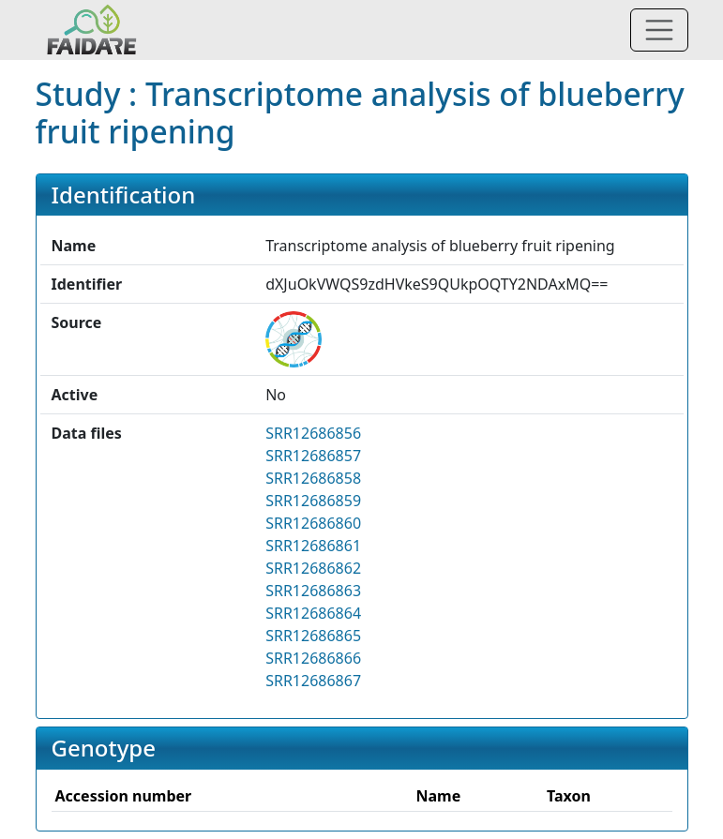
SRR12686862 (313, 568)
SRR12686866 (313, 658)
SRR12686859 (313, 500)
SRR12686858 (313, 478)
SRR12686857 (313, 455)
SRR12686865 (313, 635)
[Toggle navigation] (659, 30)
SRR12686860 (313, 523)
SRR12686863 (313, 590)
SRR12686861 (313, 545)
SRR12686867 (313, 680)
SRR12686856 (313, 433)
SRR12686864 (313, 613)
